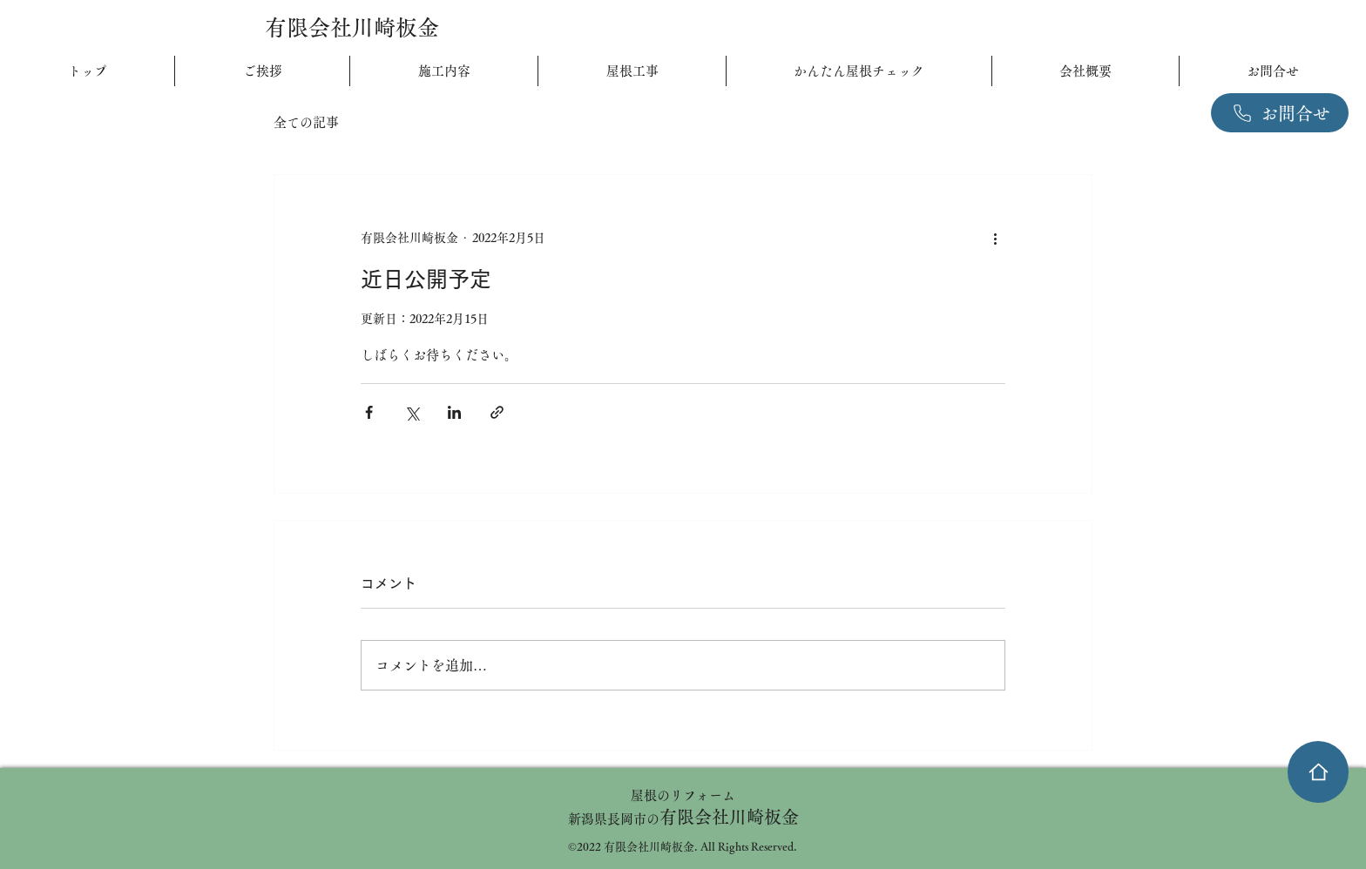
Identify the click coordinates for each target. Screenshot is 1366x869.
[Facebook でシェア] (369, 412)
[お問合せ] (1280, 112)
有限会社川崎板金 (352, 27)
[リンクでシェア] (497, 412)
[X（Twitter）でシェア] (411, 412)
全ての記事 (306, 122)
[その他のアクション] (994, 237)
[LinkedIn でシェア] (454, 412)
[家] (1318, 772)
